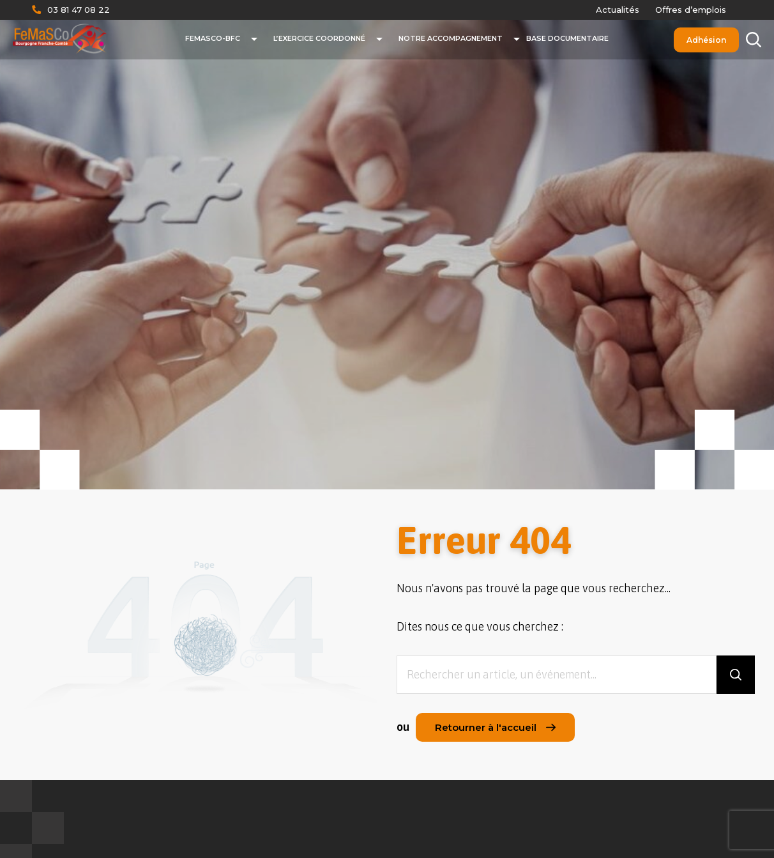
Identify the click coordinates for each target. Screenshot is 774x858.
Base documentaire (567, 38)
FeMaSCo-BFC (212, 38)
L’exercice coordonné (319, 38)
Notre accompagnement (450, 38)
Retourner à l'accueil (495, 727)
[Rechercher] (753, 40)
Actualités (617, 9)
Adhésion (706, 40)
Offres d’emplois (690, 9)
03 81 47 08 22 (78, 9)
